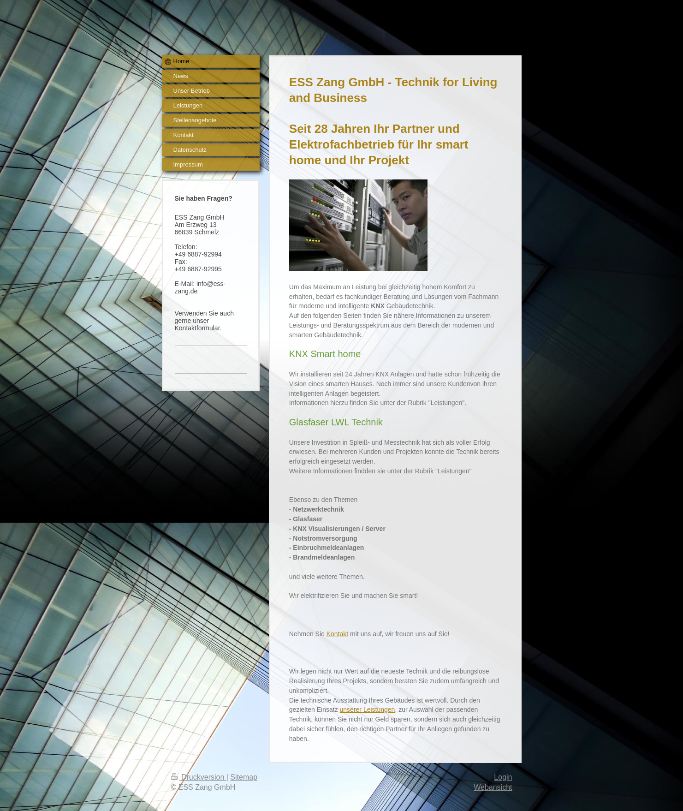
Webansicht (493, 787)
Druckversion (198, 777)
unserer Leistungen (367, 709)
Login (503, 777)
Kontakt (337, 634)
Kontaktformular (197, 328)
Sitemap (243, 777)
